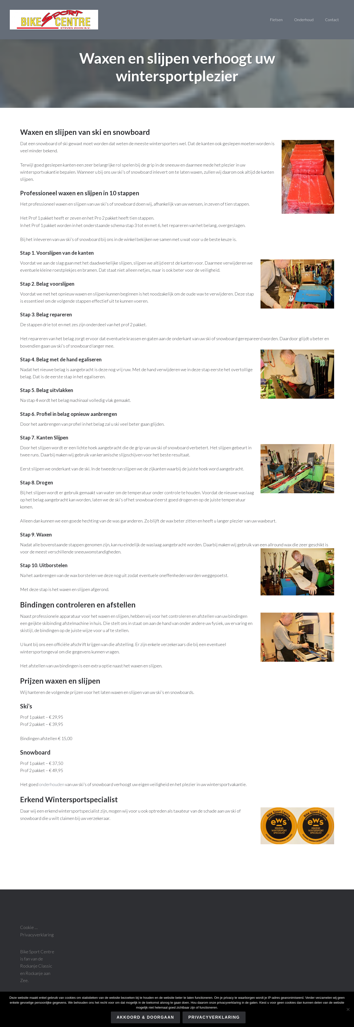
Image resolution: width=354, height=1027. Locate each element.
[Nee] (347, 1009)
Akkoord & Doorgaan (145, 1017)
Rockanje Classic (36, 966)
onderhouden (51, 784)
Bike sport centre (54, 19)
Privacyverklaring (37, 934)
